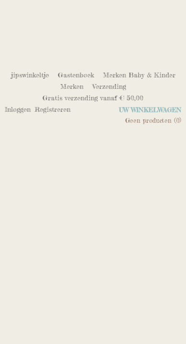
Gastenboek (76, 75)
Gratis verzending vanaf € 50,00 (93, 98)
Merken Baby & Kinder (139, 75)
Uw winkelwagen (150, 110)
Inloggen (18, 109)
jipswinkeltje (30, 75)
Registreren (52, 109)
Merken (71, 86)
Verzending (109, 86)
